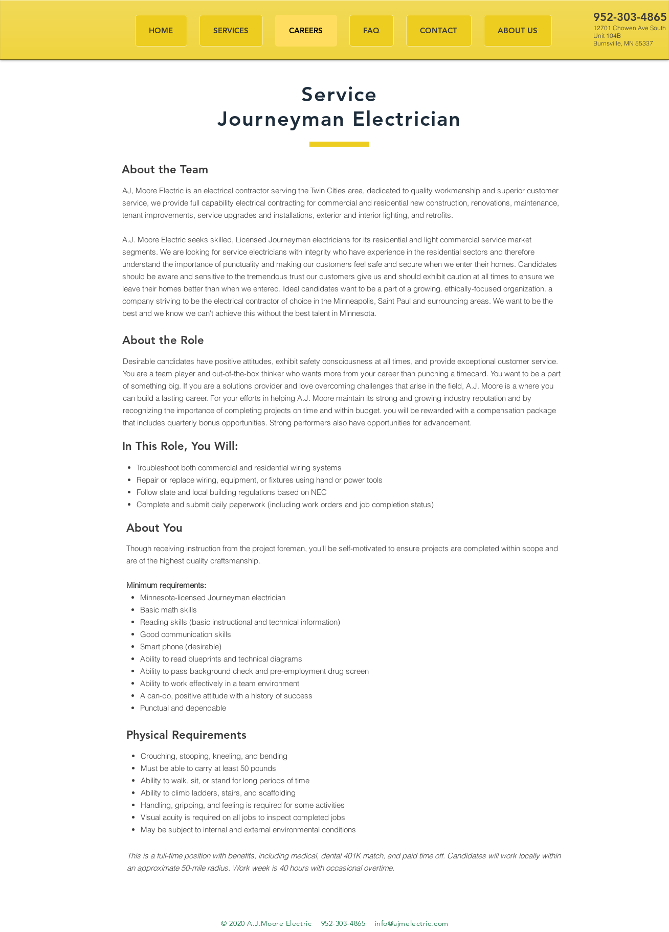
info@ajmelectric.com (412, 923)
